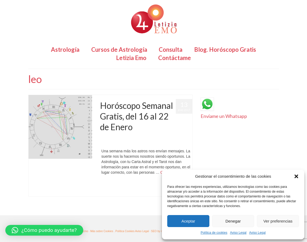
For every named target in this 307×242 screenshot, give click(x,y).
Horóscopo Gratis (176, 137)
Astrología (157, 137)
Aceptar (188, 221)
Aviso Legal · (142, 231)
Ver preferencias (277, 221)
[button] (296, 176)
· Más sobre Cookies (101, 231)
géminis (161, 185)
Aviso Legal (238, 233)
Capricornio (136, 185)
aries (116, 185)
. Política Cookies (124, 231)
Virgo (123, 190)
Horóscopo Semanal (113, 143)
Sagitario (105, 190)
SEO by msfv (158, 231)
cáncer (124, 185)
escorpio (150, 185)
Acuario (107, 185)
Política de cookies (214, 233)
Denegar (233, 221)
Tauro (115, 190)
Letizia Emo (115, 137)
